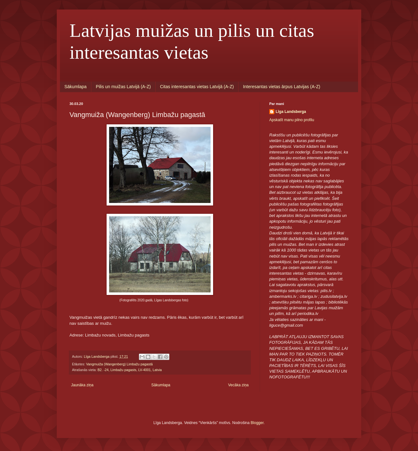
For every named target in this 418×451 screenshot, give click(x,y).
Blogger (257, 423)
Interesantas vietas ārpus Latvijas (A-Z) (281, 86)
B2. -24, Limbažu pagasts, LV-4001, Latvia (129, 370)
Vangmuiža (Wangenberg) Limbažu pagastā (119, 364)
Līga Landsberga (291, 111)
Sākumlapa (75, 86)
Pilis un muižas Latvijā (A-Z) (123, 86)
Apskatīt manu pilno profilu (291, 120)
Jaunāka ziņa (82, 385)
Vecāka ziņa (238, 385)
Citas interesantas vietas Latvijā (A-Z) (197, 86)
